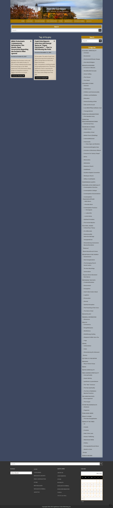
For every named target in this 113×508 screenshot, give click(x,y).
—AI (84, 424)
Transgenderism (88, 241)
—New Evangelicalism (89, 261)
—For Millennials (88, 233)
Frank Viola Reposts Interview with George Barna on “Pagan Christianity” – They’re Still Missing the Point (43, 45)
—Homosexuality (88, 236)
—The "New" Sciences (89, 385)
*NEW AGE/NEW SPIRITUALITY (91, 373)
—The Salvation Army (89, 117)
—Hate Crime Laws (88, 433)
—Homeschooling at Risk (90, 101)
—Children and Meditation (90, 94)
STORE (60, 21)
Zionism (85, 356)
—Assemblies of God (89, 133)
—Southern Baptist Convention (92, 175)
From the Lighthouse (56, 8)
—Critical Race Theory (89, 230)
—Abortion (86, 85)
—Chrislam (86, 52)
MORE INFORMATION (63, 488)
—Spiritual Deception (89, 306)
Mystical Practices (89, 393)
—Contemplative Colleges (90, 193)
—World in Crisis (88, 449)
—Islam (85, 350)
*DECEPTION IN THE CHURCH (90, 256)
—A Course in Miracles (89, 67)
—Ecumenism (87, 56)
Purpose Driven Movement (90, 276)
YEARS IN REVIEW (87, 455)
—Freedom (86, 430)
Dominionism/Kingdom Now (92, 148)
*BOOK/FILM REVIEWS (88, 65)
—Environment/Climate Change (92, 59)
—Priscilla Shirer (88, 207)
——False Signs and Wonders (92, 145)
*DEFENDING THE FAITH (89, 281)
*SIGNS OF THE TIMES (88, 422)
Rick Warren (87, 278)
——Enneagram (88, 212)
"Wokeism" (86, 250)
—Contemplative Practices (90, 210)
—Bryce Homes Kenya (89, 364)
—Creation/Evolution (89, 284)
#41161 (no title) (62, 495)
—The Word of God (88, 312)
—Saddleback (87, 172)
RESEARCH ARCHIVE (39, 21)
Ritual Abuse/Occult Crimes (91, 253)
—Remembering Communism (91, 245)
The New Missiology (89, 270)
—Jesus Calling (87, 73)
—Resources (86, 320)
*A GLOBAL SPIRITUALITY (89, 50)
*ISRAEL (84, 344)
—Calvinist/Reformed (89, 139)
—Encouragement (88, 399)
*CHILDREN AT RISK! (88, 83)
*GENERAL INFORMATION (89, 318)
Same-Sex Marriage (89, 238)
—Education (86, 97)
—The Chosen (87, 77)
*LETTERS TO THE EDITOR (90, 359)
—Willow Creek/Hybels (89, 181)
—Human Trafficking (89, 436)
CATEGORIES (30, 21)
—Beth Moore (88, 204)
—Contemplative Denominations (92, 196)
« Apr (82, 501)
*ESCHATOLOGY (87, 315)
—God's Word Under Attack (91, 293)
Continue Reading (19, 79)
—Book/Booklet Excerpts (90, 70)
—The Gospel (87, 402)
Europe (85, 452)
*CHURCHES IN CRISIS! (89, 128)
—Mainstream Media (89, 439)
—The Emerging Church (90, 265)
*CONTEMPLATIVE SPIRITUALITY (91, 188)
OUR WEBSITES (61, 476)
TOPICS (59, 492)
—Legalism (86, 296)
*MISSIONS (85, 362)
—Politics (85, 443)
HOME (22, 21)
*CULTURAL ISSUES (88, 228)
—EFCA (85, 160)
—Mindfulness (87, 332)
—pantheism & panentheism (91, 382)
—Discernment (87, 287)
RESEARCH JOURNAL (79, 21)
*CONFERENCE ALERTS (89, 185)
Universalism (87, 273)
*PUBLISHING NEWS (88, 413)
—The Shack (86, 80)
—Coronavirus (87, 325)
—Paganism (86, 410)
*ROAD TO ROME (87, 416)
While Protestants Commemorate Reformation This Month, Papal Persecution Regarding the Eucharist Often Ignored (19, 47)
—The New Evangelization (90, 419)
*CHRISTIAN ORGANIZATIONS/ (91, 115)
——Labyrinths (88, 215)
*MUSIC (84, 367)
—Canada (85, 427)
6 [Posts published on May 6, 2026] (91, 484)
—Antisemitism (87, 346)
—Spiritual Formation (89, 221)
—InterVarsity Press (88, 125)
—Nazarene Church (88, 169)
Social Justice (88, 267)
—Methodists (86, 166)
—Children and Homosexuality (91, 91)
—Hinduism (86, 407)
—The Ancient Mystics (89, 225)
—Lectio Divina (88, 218)
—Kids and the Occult (89, 104)
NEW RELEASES (68, 21)
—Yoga (85, 341)
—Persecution (87, 299)
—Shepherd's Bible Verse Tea (91, 338)
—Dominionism (87, 258)
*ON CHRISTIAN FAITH (88, 396)
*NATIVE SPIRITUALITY (88, 370)
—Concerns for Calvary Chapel (92, 156)
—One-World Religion (89, 62)
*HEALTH (84, 323)
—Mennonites (87, 163)
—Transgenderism (88, 112)
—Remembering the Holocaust (91, 353)
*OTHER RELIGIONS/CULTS (90, 405)
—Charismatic (87, 143)
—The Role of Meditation (90, 391)
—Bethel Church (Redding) (90, 136)
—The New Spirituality (89, 388)
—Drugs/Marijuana (88, 329)
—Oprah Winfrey (87, 379)
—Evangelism (87, 290)
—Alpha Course (87, 130)
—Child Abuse (87, 88)
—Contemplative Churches (90, 190)
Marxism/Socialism (89, 247)
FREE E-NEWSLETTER (52, 21)
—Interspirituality (88, 376)
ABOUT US (89, 21)
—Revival (85, 302)
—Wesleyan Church (88, 178)
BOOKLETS (60, 482)
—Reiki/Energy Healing (89, 335)
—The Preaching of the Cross (91, 309)
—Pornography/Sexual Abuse (91, 446)
